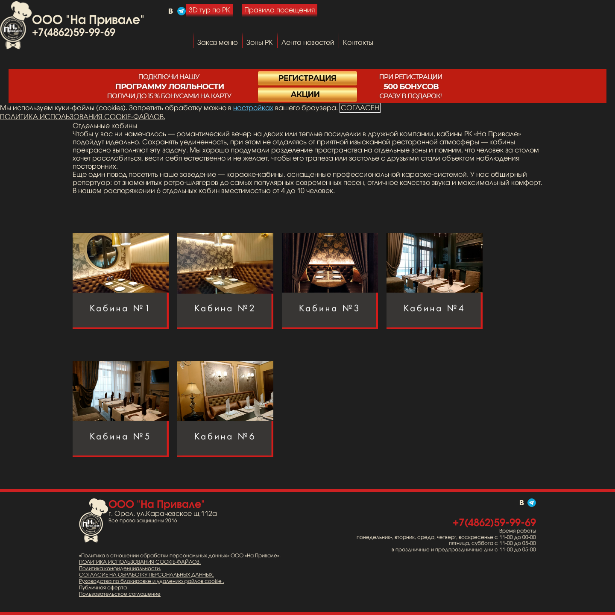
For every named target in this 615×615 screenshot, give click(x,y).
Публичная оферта (103, 588)
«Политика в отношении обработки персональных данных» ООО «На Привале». (180, 556)
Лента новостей (307, 42)
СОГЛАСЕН (360, 107)
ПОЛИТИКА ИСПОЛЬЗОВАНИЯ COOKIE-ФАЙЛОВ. (82, 116)
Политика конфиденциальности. (120, 568)
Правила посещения (279, 10)
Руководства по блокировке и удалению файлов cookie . (151, 581)
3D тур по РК (209, 10)
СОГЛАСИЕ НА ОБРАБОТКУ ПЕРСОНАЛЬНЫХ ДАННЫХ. (146, 575)
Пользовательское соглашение (120, 594)
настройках (253, 107)
